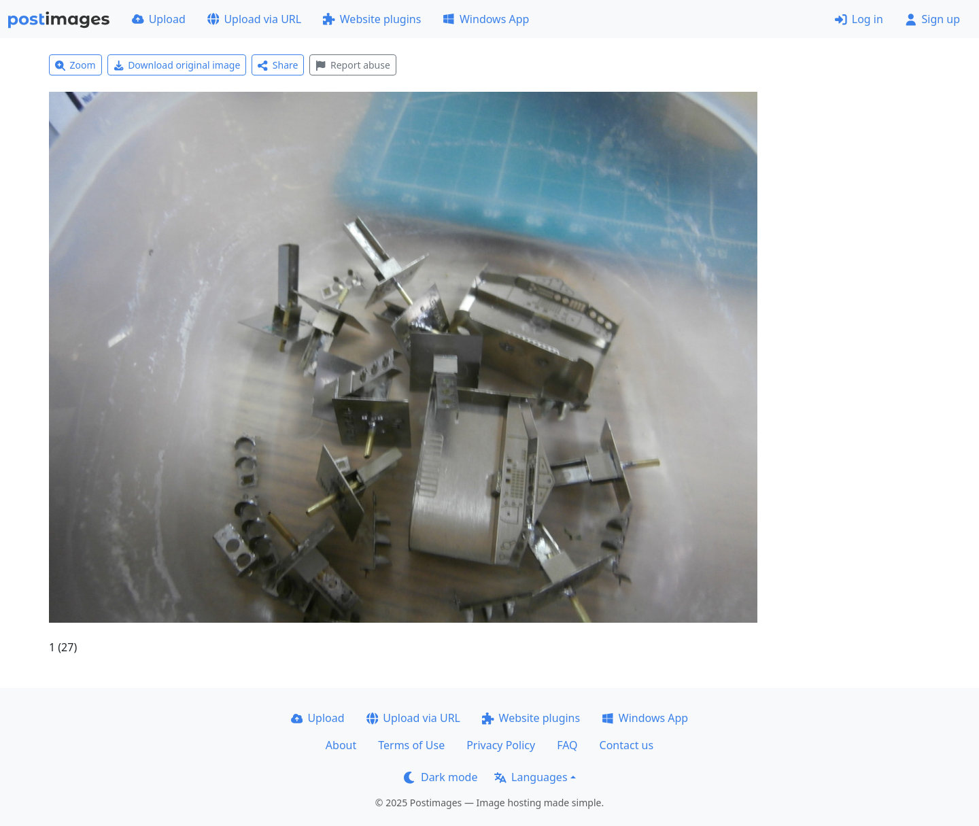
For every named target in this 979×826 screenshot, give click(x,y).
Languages (530, 777)
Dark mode (440, 777)
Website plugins (372, 19)
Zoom (75, 64)
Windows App (486, 19)
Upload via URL (254, 19)
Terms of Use (411, 745)
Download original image (177, 64)
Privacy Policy (500, 745)
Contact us (627, 745)
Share (278, 64)
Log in (859, 19)
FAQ (567, 745)
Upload (159, 19)
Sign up (932, 19)
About (341, 745)
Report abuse (352, 64)
